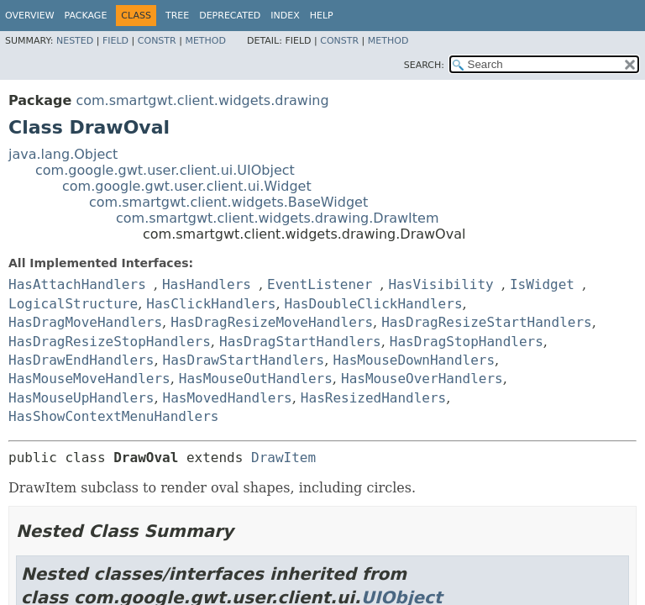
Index (284, 15)
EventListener (319, 284)
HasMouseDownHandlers (414, 360)
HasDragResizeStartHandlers (486, 322)
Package (86, 15)
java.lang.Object (63, 154)
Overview (30, 15)
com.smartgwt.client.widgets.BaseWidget (228, 202)
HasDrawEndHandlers (81, 360)
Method (205, 40)
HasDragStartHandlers (300, 342)
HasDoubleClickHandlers (374, 304)
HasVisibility (440, 284)
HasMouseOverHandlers (422, 379)
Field (115, 40)
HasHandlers (206, 284)
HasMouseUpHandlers (81, 398)
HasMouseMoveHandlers (89, 379)
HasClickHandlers (210, 304)
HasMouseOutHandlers (256, 379)
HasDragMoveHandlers (85, 322)
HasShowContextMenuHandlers (113, 416)
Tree (177, 15)
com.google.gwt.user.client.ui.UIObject (165, 170)
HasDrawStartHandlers (244, 360)
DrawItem (283, 458)
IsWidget (542, 284)
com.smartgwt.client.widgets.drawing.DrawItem (277, 218)
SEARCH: (424, 65)
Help (321, 15)
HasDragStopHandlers (466, 342)
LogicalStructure (73, 304)
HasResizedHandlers (373, 398)
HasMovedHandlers (227, 398)
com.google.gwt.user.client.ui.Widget (187, 186)
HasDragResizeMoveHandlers (271, 322)
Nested (74, 40)
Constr (157, 40)
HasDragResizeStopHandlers (109, 342)
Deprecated (229, 15)
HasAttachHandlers (77, 284)
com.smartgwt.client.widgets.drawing (202, 100)
